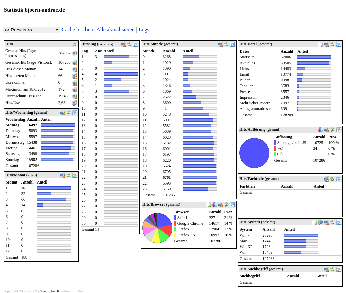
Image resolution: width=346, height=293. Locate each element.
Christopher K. (49, 291)
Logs (144, 29)
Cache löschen (77, 29)
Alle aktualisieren (115, 29)
